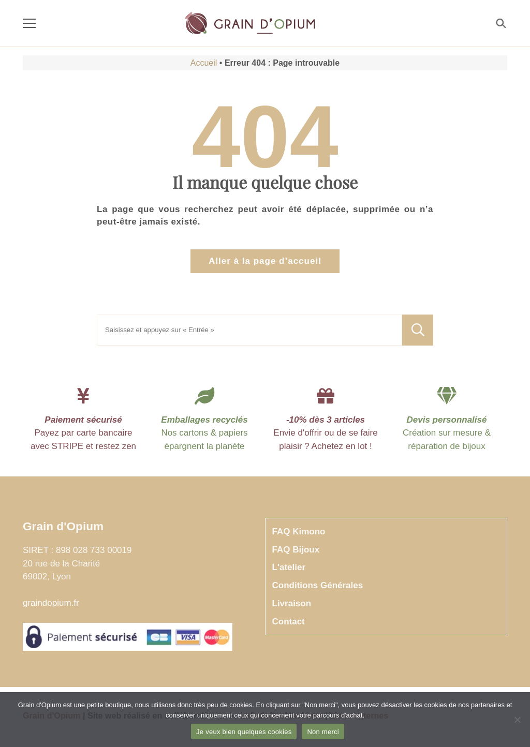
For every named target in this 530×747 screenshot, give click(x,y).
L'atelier (289, 567)
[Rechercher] (500, 23)
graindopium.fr (51, 603)
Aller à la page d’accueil (265, 261)
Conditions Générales (317, 585)
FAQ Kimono (299, 531)
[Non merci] (517, 719)
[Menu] (29, 23)
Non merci (323, 732)
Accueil (203, 62)
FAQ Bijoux (296, 550)
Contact (288, 621)
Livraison (292, 603)
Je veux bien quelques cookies (243, 732)
